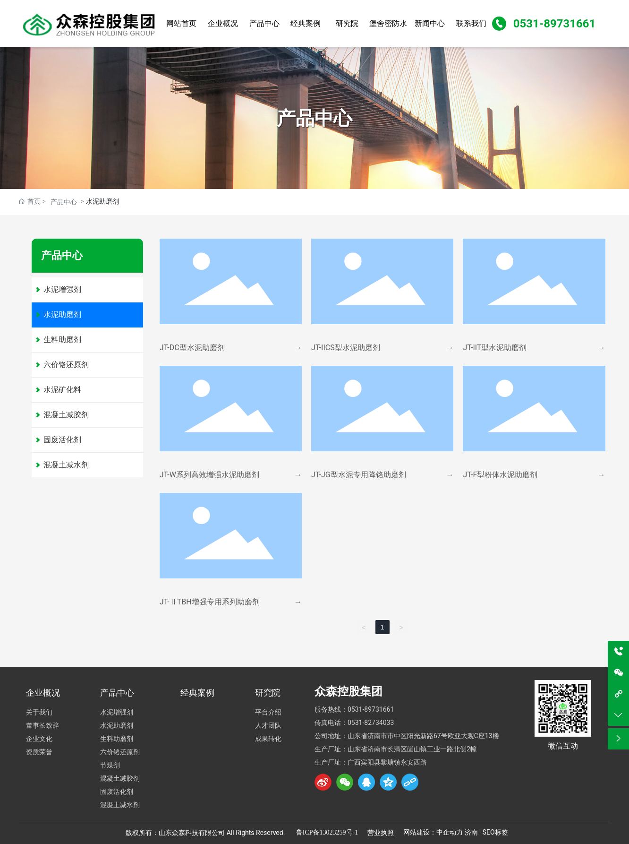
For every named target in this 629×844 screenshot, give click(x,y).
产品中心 (64, 202)
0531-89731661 (554, 23)
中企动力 (449, 832)
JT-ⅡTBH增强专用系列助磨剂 (210, 601)
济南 (471, 832)
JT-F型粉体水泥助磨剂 (500, 474)
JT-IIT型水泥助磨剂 (495, 347)
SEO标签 (495, 832)
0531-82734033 (371, 722)
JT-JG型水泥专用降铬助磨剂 (358, 474)
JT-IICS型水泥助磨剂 (345, 347)
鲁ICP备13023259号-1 (327, 832)
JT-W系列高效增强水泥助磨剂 (209, 474)
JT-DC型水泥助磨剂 (192, 347)
